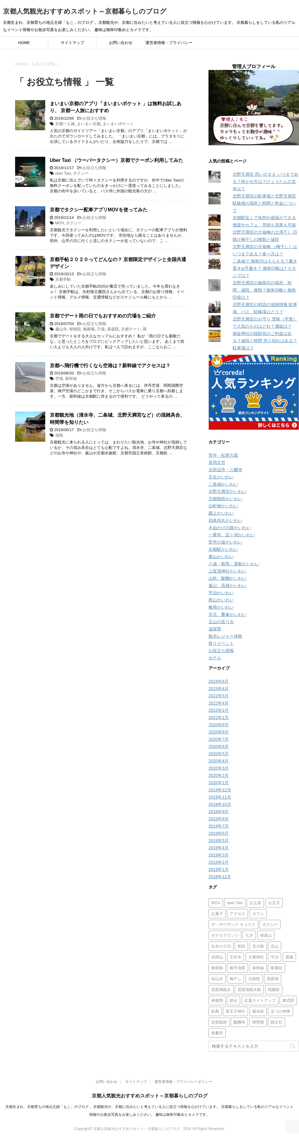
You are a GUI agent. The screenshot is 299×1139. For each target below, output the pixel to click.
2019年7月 (218, 826)
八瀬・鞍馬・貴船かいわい (233, 563)
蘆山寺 (61, 329)
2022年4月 (218, 703)
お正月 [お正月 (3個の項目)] (274, 903)
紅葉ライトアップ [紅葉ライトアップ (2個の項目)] (260, 1000)
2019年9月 (218, 811)
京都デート (131, 329)
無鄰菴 (89, 329)
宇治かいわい (221, 592)
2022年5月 (218, 695)
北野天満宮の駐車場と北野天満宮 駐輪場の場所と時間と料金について (264, 203)
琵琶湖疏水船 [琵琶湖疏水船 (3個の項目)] (249, 989)
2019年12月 (219, 789)
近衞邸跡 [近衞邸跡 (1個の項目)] (219, 1022)
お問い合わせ (120, 42)
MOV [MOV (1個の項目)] (215, 903)
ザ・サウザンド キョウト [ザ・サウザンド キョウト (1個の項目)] (233, 924)
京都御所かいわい (225, 498)
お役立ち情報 (94, 118)
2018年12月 (219, 876)
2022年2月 (218, 710)
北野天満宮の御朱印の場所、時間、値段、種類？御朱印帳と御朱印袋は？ (264, 290)
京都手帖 (63, 279)
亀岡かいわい (221, 607)
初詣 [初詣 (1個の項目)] (241, 946)
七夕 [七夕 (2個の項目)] (249, 935)
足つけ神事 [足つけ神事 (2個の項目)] (280, 1011)
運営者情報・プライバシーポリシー (168, 44)
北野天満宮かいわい (227, 491)
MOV (59, 223)
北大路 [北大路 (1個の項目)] (258, 946)
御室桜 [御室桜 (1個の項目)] (217, 968)
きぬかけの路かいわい (229, 527)
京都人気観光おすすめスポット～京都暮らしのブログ (85, 11)
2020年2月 (218, 775)
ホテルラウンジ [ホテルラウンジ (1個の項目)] (225, 935)
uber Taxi (63, 173)
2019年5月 (218, 840)
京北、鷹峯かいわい (227, 614)
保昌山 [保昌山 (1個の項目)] (266, 935)
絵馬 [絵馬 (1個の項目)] (215, 1011)
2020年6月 (218, 746)
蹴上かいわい (221, 513)
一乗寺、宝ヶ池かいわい (231, 534)
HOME (24, 42)
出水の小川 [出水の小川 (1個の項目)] (221, 946)
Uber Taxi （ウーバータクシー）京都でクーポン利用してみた (116, 160)
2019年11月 (219, 797)
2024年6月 (218, 681)
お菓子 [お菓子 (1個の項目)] (217, 913)
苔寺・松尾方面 (223, 455)
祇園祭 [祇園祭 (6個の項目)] (274, 989)
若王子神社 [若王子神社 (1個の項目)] (235, 1011)
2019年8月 (218, 818)
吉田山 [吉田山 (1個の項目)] (217, 957)
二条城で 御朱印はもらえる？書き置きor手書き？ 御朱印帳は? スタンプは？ (265, 268)
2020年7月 (218, 739)
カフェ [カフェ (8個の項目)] (258, 913)
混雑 (59, 435)
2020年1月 (218, 782)
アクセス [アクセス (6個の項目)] (237, 913)
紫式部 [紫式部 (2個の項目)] (288, 1000)
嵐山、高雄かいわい (227, 585)
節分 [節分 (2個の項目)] (233, 1000)
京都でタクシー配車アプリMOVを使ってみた (99, 209)
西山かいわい (221, 600)
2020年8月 (218, 732)
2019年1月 (218, 869)
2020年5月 (218, 753)
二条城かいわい (223, 484)
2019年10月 (219, 804)
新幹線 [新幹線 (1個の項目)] (258, 968)
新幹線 (71, 378)
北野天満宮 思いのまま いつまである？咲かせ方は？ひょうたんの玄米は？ (265, 181)
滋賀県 (214, 628)
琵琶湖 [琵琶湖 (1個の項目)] (272, 979)
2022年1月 (218, 717)
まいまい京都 (88, 123)
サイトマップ (72, 42)
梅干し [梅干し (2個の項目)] (235, 979)
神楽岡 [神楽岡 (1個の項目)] (217, 1000)
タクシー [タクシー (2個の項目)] (270, 924)
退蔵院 (113, 329)
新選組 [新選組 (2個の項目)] (276, 968)
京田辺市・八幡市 (225, 469)
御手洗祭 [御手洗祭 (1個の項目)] (237, 968)
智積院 (75, 329)
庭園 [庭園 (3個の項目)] (289, 957)
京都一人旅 (65, 123)
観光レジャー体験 (225, 636)
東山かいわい (221, 556)
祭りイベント (221, 643)
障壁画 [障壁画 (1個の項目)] (258, 1022)
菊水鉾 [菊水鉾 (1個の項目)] (258, 1011)
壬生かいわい (221, 477)
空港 (59, 378)
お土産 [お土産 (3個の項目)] (255, 903)
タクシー (81, 173)
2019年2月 (218, 862)
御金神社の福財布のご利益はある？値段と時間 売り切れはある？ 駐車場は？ (265, 340)
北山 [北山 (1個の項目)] (274, 946)
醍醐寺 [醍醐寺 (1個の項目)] (239, 1022)
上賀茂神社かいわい (227, 571)
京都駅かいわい (223, 549)
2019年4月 (218, 847)
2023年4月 (218, 688)
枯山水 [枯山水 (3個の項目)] (217, 979)
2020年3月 (218, 768)
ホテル (214, 657)
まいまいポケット (118, 123)
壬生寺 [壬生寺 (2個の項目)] (235, 957)
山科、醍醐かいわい (227, 578)
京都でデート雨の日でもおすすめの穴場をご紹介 (103, 315)
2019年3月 (218, 855)
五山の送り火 (221, 621)
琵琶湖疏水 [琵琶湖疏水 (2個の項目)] (221, 989)
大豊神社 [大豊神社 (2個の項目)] (256, 957)
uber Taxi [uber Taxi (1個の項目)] (235, 903)
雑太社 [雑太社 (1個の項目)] (276, 1022)
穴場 (101, 329)
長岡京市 (216, 462)
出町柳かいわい (223, 505)
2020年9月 (218, 724)
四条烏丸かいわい (225, 520)
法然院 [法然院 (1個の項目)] (254, 979)
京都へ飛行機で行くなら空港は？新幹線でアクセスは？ (110, 365)
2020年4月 (218, 761)
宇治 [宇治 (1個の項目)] (274, 957)
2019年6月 (218, 833)
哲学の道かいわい (225, 542)
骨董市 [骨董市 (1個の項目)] (217, 1033)
